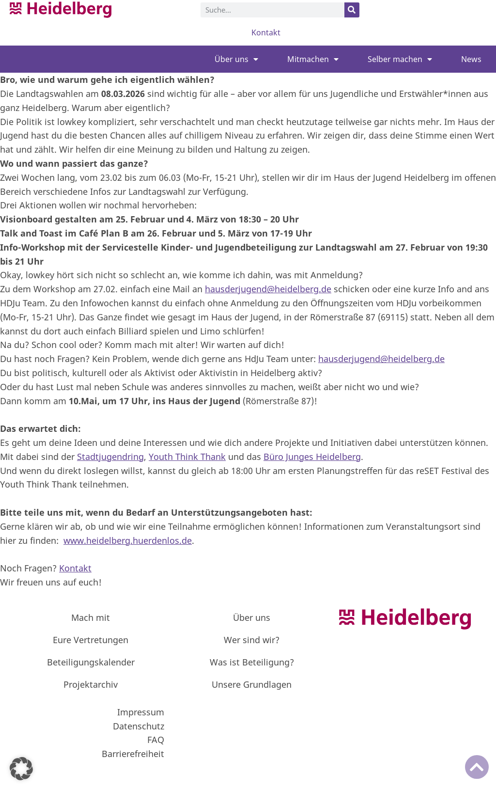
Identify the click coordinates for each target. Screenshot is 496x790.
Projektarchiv (90, 684)
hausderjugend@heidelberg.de (268, 289)
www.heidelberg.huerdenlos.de (127, 540)
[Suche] (351, 9)
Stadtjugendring (110, 456)
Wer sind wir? (251, 640)
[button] (21, 768)
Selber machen (400, 59)
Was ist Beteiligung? (252, 662)
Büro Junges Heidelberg (312, 456)
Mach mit (90, 617)
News (471, 59)
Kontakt (265, 32)
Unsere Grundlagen (252, 684)
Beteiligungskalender (91, 662)
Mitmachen (313, 59)
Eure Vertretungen (90, 640)
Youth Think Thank (187, 456)
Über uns (236, 59)
